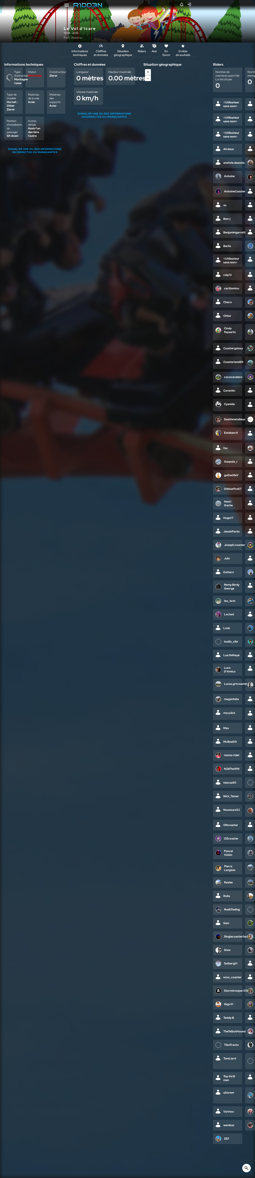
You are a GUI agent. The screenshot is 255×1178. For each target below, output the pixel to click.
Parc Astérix (73, 38)
